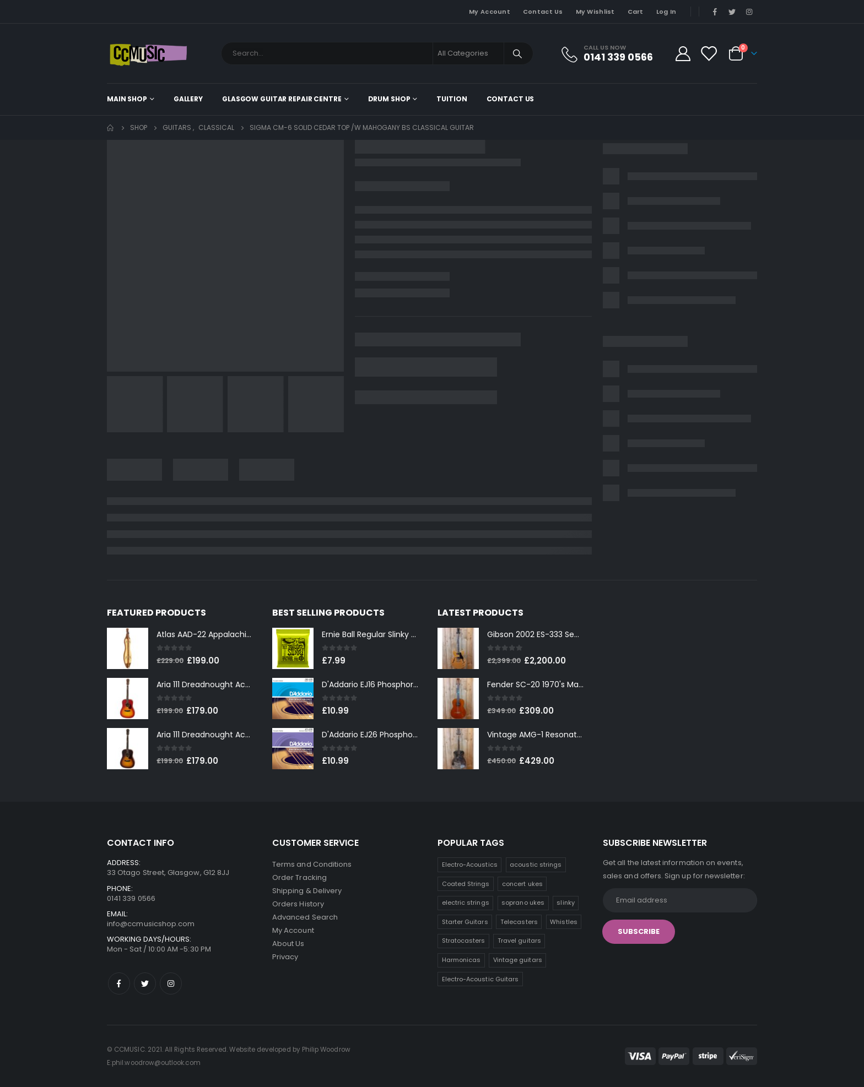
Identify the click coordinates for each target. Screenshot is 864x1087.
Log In (666, 11)
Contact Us (543, 11)
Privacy (285, 957)
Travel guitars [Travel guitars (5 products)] (519, 940)
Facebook (119, 983)
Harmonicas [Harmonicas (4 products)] (461, 959)
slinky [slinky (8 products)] (565, 902)
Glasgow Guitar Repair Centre (282, 99)
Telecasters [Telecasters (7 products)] (519, 921)
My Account (489, 11)
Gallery (188, 99)
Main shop (127, 99)
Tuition (451, 99)
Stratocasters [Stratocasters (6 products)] (463, 940)
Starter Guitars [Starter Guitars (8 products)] (465, 921)
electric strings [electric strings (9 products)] (465, 902)
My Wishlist (595, 11)
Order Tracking (299, 877)
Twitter (145, 983)
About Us (288, 943)
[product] (127, 648)
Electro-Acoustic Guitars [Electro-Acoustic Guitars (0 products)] (480, 979)
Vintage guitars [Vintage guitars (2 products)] (517, 959)
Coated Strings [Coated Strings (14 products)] (466, 883)
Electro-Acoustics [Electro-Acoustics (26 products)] (470, 864)
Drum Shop (389, 99)
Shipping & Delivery (307, 890)
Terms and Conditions (312, 864)
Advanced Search (305, 917)
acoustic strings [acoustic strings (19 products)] (535, 864)
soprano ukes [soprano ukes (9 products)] (522, 902)
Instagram (171, 983)
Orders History (298, 904)
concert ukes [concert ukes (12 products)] (522, 883)
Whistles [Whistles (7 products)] (563, 921)
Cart (636, 11)
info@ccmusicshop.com (151, 923)
